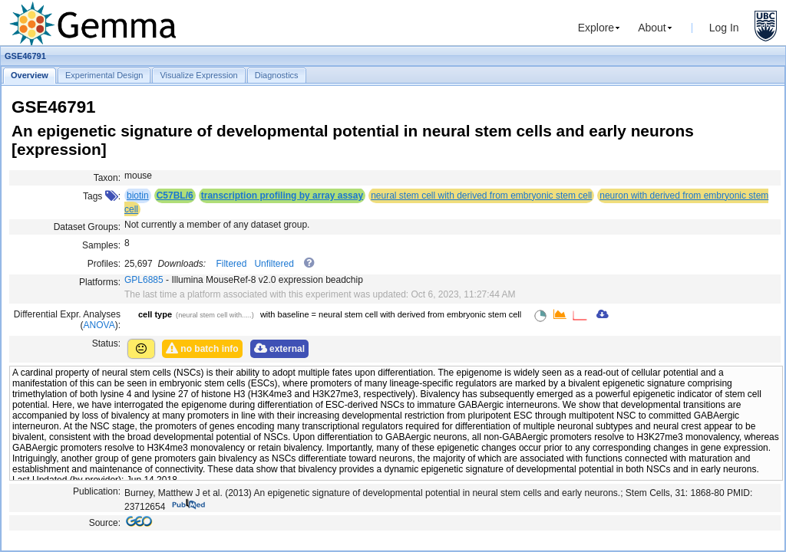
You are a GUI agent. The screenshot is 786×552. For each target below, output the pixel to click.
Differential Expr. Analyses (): (67, 319)
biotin (138, 195)
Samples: (101, 245)
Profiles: (104, 263)
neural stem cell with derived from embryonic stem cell (481, 195)
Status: (106, 343)
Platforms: (100, 282)
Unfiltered (273, 263)
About (652, 27)
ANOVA (99, 325)
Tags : (102, 196)
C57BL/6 (175, 195)
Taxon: (107, 177)
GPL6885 (143, 279)
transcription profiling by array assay (282, 195)
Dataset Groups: (87, 227)
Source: (105, 523)
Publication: (97, 491)
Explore (596, 27)
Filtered (231, 263)
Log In (724, 27)
